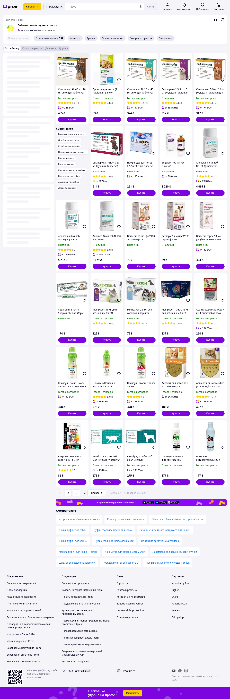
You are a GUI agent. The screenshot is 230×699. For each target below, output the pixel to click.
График (91, 38)
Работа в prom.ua (127, 590)
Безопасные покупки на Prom (24, 647)
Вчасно (176, 610)
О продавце (165, 38)
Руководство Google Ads (76, 661)
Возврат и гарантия (141, 38)
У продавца (54, 6)
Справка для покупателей (22, 583)
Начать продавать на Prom (77, 596)
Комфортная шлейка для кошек (125, 519)
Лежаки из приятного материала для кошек (164, 530)
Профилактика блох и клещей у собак (167, 562)
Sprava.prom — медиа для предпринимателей (77, 612)
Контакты (75, 38)
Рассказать (132, 693)
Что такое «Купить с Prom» (22, 603)
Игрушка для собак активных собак (79, 519)
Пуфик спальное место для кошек (114, 540)
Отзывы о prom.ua (127, 617)
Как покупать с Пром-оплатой (24, 610)
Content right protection (130, 610)
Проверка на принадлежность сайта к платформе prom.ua (28, 625)
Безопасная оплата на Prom (23, 654)
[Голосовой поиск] (141, 6)
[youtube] (174, 671)
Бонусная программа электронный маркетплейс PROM (82, 653)
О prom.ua (123, 583)
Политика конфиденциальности (80, 637)
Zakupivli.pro (179, 617)
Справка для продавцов (76, 583)
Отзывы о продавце (49, 38)
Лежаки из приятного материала (160, 540)
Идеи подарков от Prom (20, 641)
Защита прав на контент (131, 603)
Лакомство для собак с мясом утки (125, 551)
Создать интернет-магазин (77, 590)
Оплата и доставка (112, 38)
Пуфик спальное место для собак (113, 530)
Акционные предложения (21, 596)
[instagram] (186, 671)
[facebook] (180, 671)
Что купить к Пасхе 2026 (21, 634)
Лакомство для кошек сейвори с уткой (175, 551)
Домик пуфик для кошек (73, 540)
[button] (72, 119)
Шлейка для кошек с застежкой (77, 562)
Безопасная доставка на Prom (24, 661)
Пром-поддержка (17, 590)
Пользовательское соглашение (80, 630)
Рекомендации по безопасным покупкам (30, 617)
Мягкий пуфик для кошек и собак (78, 551)
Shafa (175, 596)
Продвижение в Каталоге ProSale (81, 603)
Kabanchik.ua (179, 603)
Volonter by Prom (181, 583)
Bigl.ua (175, 590)
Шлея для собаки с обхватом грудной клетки (177, 519)
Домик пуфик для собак (72, 530)
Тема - (75, 670)
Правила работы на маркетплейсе (81, 644)
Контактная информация (131, 596)
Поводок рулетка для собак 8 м (120, 562)
